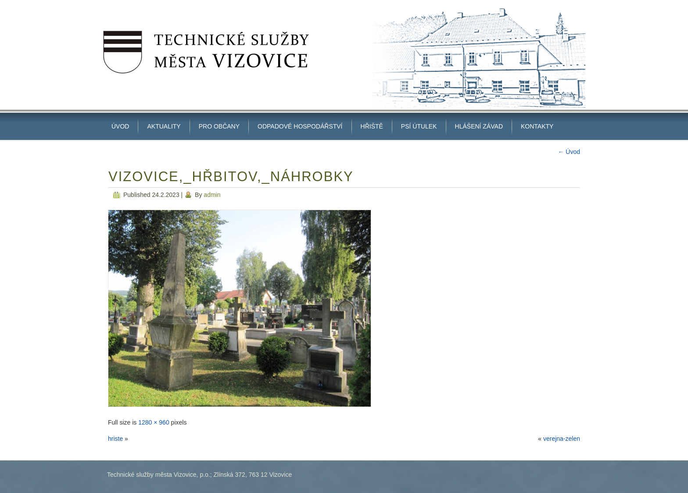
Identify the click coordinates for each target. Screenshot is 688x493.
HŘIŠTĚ (372, 126)
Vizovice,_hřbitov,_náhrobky (231, 176)
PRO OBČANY (219, 126)
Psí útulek (419, 126)
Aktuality (163, 126)
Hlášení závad (479, 126)
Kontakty (537, 126)
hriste (115, 438)
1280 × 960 (153, 422)
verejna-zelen (561, 438)
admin (212, 194)
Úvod (120, 126)
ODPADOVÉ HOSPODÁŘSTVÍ (300, 126)
